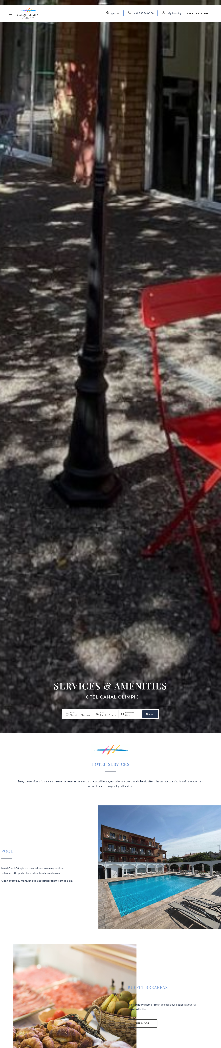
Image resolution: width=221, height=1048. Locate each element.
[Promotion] (132, 715)
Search (150, 714)
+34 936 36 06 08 (144, 13)
